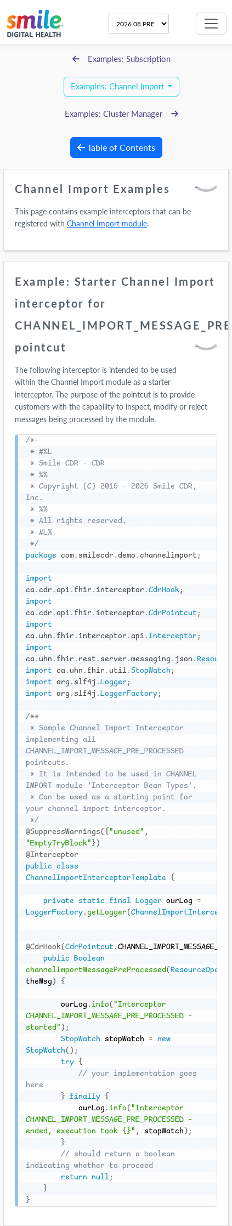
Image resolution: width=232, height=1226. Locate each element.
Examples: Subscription (121, 59)
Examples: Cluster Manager (121, 113)
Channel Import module (107, 223)
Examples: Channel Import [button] (118, 86)
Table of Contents (116, 147)
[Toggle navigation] (211, 24)
